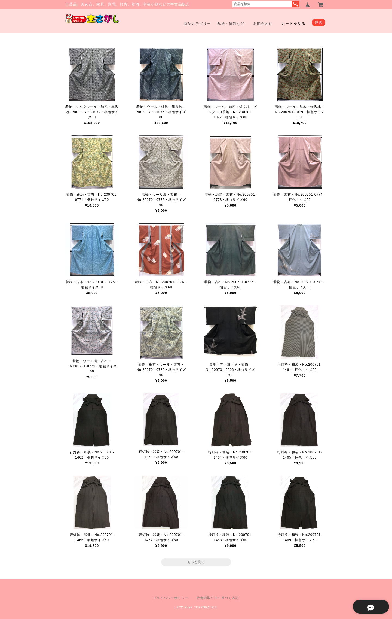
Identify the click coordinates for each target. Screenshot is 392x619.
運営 (319, 22)
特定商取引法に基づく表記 (218, 598)
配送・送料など (230, 24)
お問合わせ (263, 24)
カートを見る (293, 24)
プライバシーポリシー (170, 598)
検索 (295, 4)
